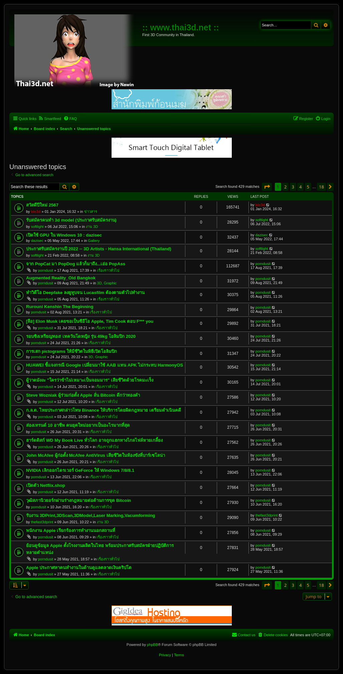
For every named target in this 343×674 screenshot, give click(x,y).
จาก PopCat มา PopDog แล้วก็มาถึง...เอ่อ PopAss (75, 263)
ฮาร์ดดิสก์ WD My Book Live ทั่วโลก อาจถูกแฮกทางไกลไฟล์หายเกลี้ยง (94, 440)
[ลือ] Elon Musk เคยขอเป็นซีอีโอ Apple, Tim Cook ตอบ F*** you (89, 321)
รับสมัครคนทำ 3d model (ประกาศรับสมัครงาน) (71, 220)
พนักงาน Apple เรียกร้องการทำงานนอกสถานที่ (70, 530)
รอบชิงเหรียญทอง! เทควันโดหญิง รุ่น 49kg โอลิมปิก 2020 (81, 336)
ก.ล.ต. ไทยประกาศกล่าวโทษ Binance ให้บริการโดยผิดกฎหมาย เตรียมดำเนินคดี (103, 410)
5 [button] (308, 187)
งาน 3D (92, 227)
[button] (267, 187)
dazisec (37, 241)
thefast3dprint (42, 522)
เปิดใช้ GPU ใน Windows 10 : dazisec (64, 235)
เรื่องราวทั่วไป (108, 270)
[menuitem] (49, 119)
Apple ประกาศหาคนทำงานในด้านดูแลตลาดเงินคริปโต (79, 567)
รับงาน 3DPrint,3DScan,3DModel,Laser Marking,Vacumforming (90, 515)
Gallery (94, 241)
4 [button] (300, 187)
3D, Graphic (107, 283)
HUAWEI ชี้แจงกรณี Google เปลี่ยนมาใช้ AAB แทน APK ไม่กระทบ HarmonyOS (104, 365)
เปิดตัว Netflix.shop (45, 485)
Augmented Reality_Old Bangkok (61, 277)
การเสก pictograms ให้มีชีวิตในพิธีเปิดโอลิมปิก (71, 351)
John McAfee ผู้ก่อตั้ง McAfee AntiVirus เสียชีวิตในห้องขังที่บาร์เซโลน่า (95, 455)
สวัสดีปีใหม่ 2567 (42, 205)
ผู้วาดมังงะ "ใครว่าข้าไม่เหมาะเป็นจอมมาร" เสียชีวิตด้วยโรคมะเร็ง (89, 380)
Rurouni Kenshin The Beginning (59, 306)
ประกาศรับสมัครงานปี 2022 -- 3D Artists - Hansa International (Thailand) (98, 248)
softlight (37, 227)
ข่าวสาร (90, 212)
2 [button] (285, 187)
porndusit (45, 270)
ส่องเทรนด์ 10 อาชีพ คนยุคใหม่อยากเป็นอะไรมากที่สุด (78, 425)
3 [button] (293, 187)
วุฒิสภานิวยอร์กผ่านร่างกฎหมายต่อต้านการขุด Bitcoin (78, 500)
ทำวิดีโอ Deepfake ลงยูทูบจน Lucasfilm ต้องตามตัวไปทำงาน (85, 292)
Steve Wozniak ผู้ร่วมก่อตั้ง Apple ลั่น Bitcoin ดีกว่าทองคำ (83, 395)
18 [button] (321, 187)
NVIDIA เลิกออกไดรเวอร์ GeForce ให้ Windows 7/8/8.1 (80, 470)
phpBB (152, 645)
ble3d (36, 212)
